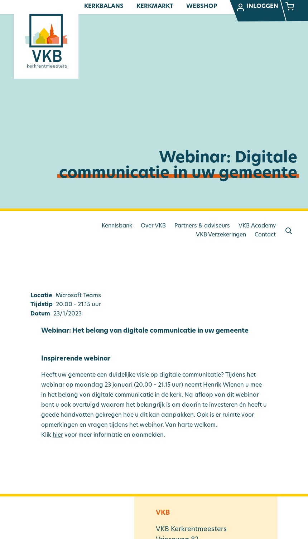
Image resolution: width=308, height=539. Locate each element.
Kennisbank (117, 226)
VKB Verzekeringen (221, 235)
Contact (265, 235)
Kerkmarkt (154, 6)
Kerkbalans (104, 6)
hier (58, 435)
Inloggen (257, 7)
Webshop (201, 6)
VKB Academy (257, 226)
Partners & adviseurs (202, 226)
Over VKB (153, 226)
